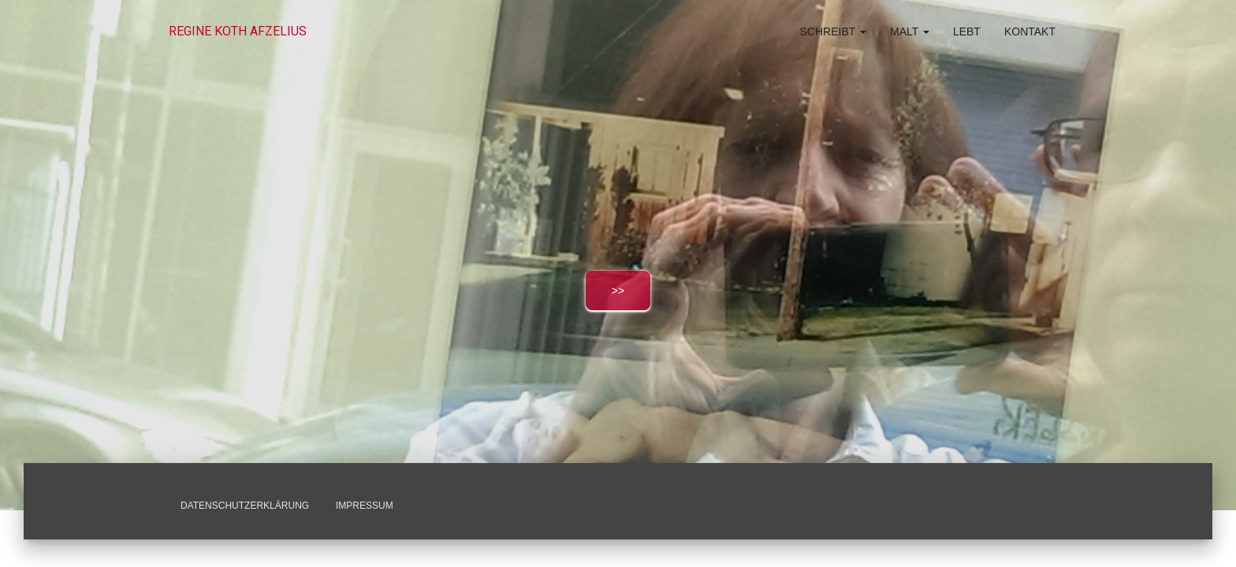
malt (909, 31)
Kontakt (1029, 31)
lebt (967, 31)
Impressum (364, 505)
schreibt (833, 31)
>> (618, 290)
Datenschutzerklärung (245, 505)
